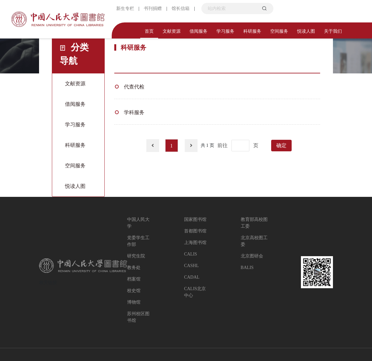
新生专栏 (125, 8)
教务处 (134, 267)
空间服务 (279, 31)
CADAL (191, 277)
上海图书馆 (195, 242)
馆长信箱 (181, 8)
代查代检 (134, 86)
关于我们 (333, 31)
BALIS (247, 267)
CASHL (191, 265)
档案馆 (134, 279)
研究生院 (136, 256)
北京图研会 (252, 256)
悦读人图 (306, 31)
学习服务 (225, 31)
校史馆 (134, 290)
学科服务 (134, 112)
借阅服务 (198, 31)
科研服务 (252, 31)
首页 (149, 31)
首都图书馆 (195, 231)
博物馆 (134, 302)
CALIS (190, 254)
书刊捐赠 (153, 8)
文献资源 (172, 31)
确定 (281, 145)
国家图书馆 (195, 219)
